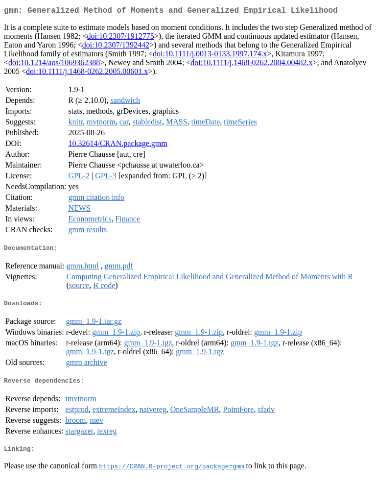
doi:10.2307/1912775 (120, 38)
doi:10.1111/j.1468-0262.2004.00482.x (251, 64)
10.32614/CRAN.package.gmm (117, 145)
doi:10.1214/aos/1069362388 (54, 64)
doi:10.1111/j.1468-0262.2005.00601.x (87, 73)
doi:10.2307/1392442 (115, 47)
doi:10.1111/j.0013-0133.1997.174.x (210, 55)
